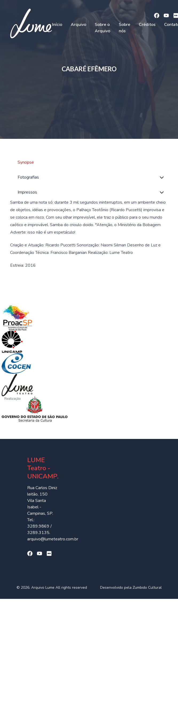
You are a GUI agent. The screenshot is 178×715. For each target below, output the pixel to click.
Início (57, 25)
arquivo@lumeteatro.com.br (52, 539)
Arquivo (78, 25)
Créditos (147, 25)
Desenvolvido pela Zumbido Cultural (131, 587)
